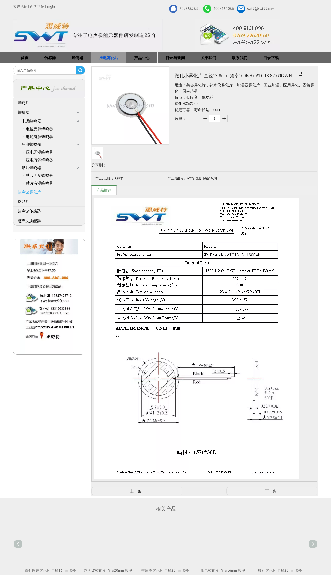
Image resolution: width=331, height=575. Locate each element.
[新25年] (88, 34)
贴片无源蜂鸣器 (39, 175)
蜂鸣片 (23, 103)
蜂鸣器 (77, 57)
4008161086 (218, 9)
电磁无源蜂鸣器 (39, 129)
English (52, 6)
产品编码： (177, 179)
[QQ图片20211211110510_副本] (49, 296)
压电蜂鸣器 (31, 144)
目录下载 (271, 57)
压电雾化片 (108, 57)
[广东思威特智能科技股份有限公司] (237, 34)
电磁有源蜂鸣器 (39, 137)
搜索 (80, 70)
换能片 (23, 202)
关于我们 (208, 57)
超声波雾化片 (29, 192)
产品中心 (142, 57)
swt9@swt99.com (256, 9)
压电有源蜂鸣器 (39, 160)
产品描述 (104, 190)
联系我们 (239, 57)
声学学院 (37, 6)
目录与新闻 (175, 57)
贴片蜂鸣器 (31, 168)
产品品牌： (105, 179)
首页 (24, 57)
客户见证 (20, 6)
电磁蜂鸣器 (31, 121)
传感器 (50, 57)
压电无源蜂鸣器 (39, 152)
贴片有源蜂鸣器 (39, 183)
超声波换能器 (29, 221)
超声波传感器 (29, 211)
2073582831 (184, 9)
